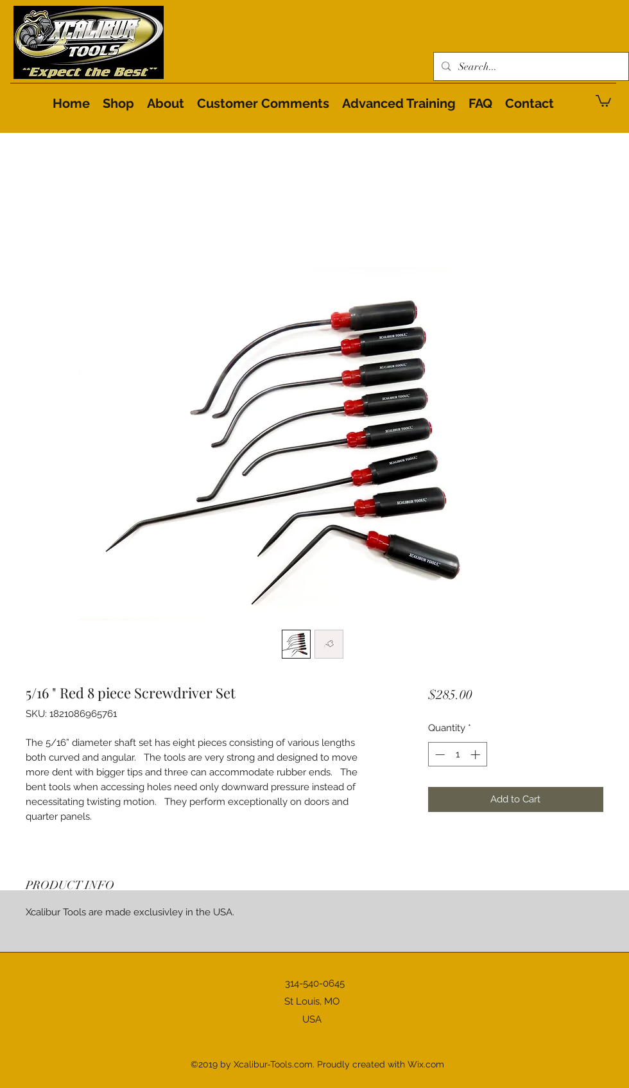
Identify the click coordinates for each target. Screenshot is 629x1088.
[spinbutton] (457, 754)
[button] (603, 100)
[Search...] (529, 67)
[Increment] (476, 754)
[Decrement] (438, 754)
